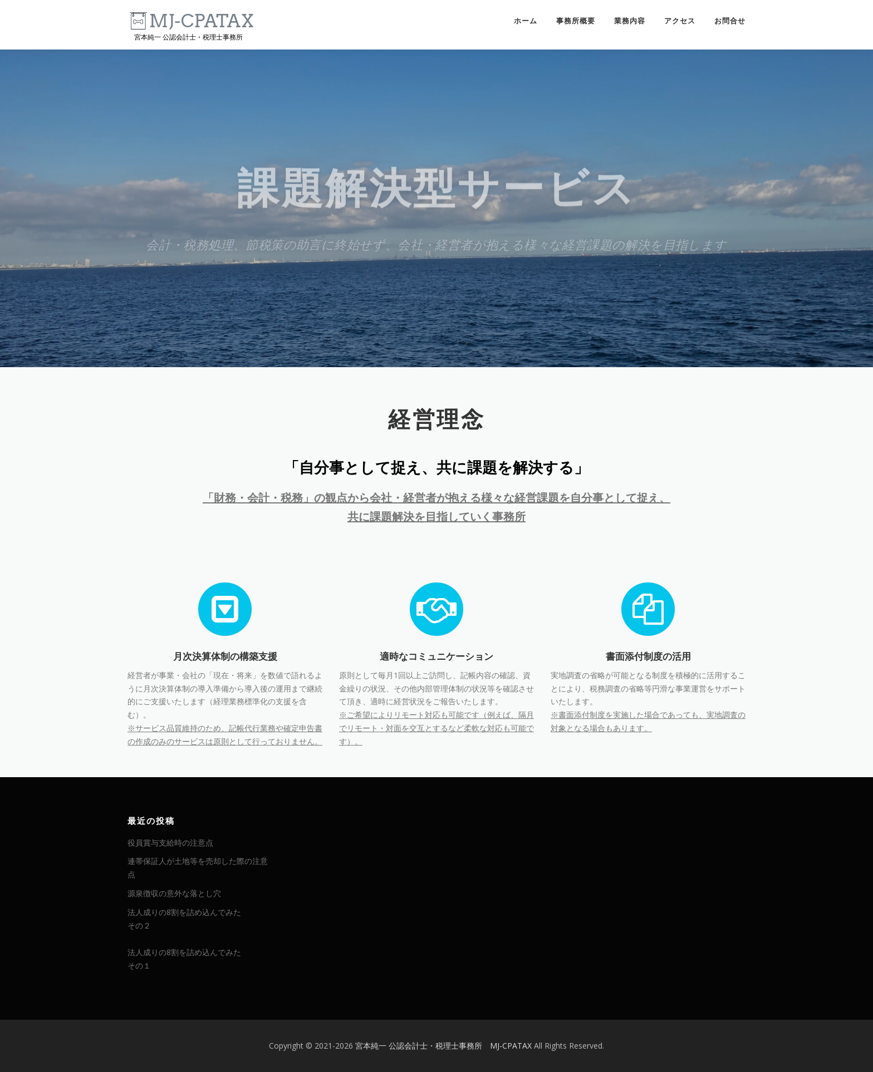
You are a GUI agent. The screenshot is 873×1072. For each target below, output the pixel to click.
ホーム (525, 21)
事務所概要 (575, 21)
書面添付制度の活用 (648, 719)
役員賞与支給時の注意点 (170, 842)
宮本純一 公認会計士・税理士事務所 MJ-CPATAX (443, 1045)
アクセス (679, 21)
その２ (139, 925)
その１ (139, 965)
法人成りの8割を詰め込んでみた (184, 912)
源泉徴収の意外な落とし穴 (174, 893)
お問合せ (730, 21)
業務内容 (629, 21)
